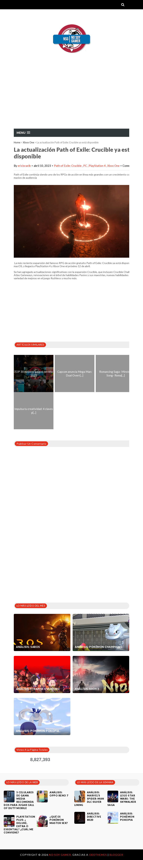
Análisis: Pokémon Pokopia (37, 730)
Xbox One (28, 142)
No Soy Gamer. (60, 854)
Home (17, 142)
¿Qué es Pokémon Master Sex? (59, 819)
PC (85, 165)
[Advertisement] (71, 101)
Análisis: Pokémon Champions (98, 646)
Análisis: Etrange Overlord (37, 688)
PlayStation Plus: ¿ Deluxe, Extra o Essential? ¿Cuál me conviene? (19, 824)
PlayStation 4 (97, 165)
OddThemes (98, 854)
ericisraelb (24, 165)
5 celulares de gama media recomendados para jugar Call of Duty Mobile (19, 800)
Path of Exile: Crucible (68, 165)
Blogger (116, 854)
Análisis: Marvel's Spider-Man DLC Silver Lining (89, 798)
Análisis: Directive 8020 (94, 816)
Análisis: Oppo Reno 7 (59, 794)
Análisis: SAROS (28, 646)
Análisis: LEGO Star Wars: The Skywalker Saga (121, 798)
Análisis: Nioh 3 (87, 688)
